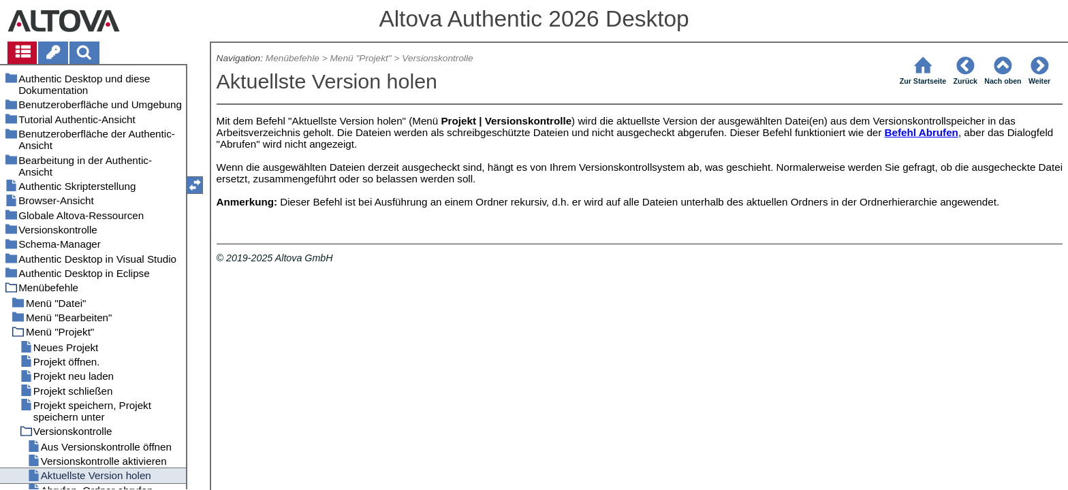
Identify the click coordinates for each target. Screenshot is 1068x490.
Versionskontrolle (437, 58)
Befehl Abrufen (921, 132)
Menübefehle (292, 58)
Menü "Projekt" (360, 58)
